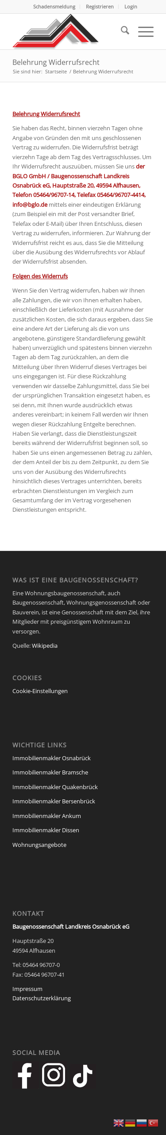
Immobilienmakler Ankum (46, 816)
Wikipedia (45, 646)
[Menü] (141, 31)
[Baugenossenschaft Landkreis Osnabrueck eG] (68, 31)
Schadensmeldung (54, 6)
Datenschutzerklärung (41, 998)
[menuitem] (54, 6)
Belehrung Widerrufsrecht (56, 62)
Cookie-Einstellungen (40, 691)
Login (130, 6)
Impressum (27, 989)
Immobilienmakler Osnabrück (51, 758)
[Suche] (120, 31)
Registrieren (100, 6)
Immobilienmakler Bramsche (50, 772)
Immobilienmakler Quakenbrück (55, 787)
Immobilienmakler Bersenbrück (53, 801)
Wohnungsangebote (39, 845)
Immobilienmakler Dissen (45, 830)
